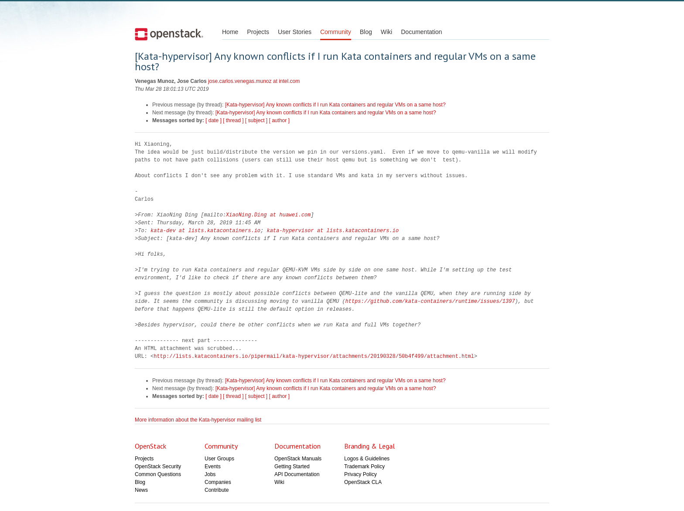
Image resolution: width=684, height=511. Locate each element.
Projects (258, 31)
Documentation (421, 31)
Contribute (217, 490)
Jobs (210, 474)
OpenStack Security (158, 466)
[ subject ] (256, 120)
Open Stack (169, 34)
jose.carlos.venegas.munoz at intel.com (254, 81)
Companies (218, 482)
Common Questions (158, 474)
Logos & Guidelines (367, 459)
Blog (366, 31)
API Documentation (296, 474)
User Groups (219, 459)
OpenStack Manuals (297, 459)
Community (335, 31)
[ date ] (213, 120)
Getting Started (292, 466)
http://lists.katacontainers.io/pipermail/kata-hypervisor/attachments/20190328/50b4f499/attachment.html (314, 356)
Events (213, 466)
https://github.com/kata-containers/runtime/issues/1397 (430, 301)
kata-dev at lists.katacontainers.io (205, 230)
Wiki (386, 31)
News (141, 490)
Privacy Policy (360, 474)
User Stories (294, 31)
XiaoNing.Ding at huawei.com (268, 215)
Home (230, 31)
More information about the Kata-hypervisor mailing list (198, 420)
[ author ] (279, 120)
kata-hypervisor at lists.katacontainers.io (332, 230)
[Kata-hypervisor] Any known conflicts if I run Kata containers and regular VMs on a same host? (335, 105)
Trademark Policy (364, 466)
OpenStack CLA (363, 482)
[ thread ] (233, 120)
